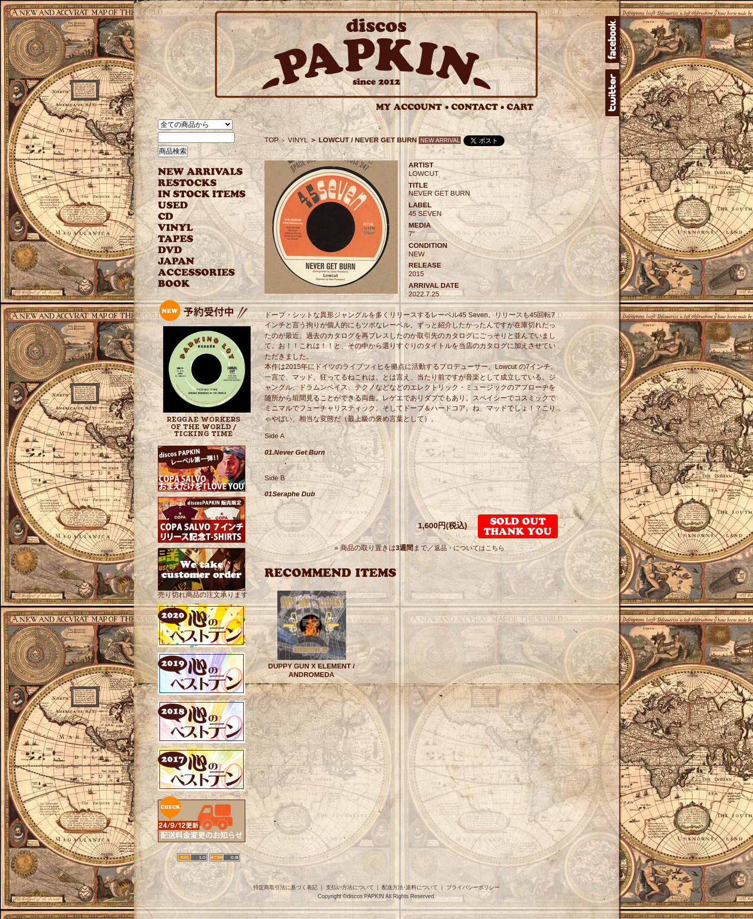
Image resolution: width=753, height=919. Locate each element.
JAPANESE (194, 261)
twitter (612, 92)
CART (520, 106)
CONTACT (477, 106)
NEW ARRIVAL (200, 172)
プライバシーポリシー (473, 887)
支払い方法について (350, 887)
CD (166, 217)
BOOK (174, 284)
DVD (170, 250)
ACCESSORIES (196, 273)
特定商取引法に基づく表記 (285, 887)
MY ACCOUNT (412, 106)
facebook (612, 39)
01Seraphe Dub (290, 494)
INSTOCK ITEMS (201, 194)
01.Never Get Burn (295, 452)
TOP (272, 140)
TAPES (176, 239)
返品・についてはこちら (469, 548)
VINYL (176, 228)
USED (194, 205)
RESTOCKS (194, 183)
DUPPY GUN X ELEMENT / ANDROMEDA (311, 670)
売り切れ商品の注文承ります (203, 590)
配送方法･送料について (410, 887)
